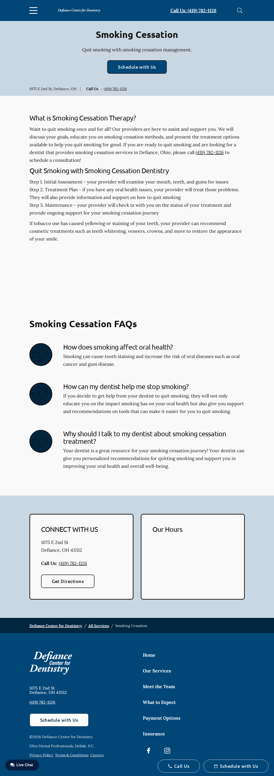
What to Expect (159, 702)
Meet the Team (159, 686)
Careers (97, 755)
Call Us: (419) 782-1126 (193, 10)
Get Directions (68, 581)
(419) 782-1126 (115, 88)
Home (149, 655)
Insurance (154, 734)
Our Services (157, 671)
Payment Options (161, 718)
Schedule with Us (137, 67)
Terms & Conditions (72, 755)
